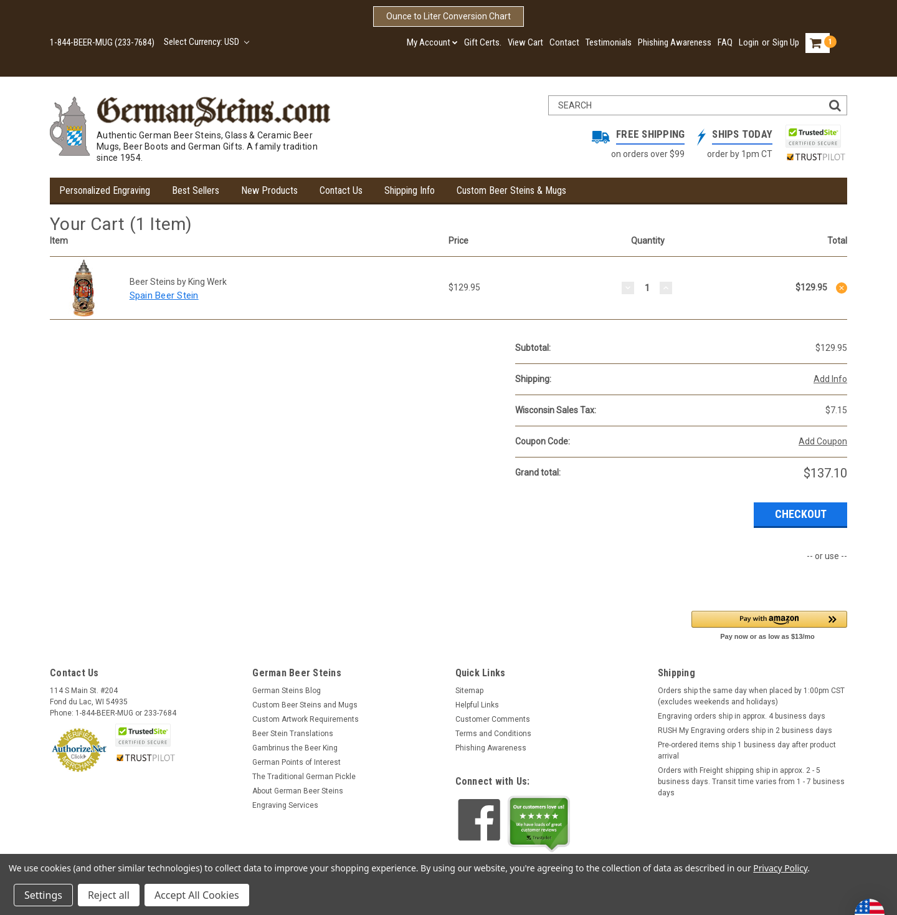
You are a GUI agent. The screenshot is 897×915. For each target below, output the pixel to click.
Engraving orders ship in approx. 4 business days (741, 716)
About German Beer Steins (297, 791)
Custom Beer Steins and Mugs (305, 705)
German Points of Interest (296, 762)
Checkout (801, 513)
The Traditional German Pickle (304, 776)
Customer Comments (492, 719)
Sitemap (469, 690)
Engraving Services (285, 805)
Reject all (109, 895)
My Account (432, 42)
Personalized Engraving (104, 190)
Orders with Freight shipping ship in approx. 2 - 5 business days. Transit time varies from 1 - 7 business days (751, 781)
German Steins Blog (286, 690)
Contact (564, 42)
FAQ (725, 42)
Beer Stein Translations (292, 733)
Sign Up (785, 42)
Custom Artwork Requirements (305, 719)
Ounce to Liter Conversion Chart (448, 16)
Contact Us (341, 190)
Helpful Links (477, 705)
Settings (43, 895)
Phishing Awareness (674, 42)
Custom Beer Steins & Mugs (511, 190)
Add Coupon (823, 441)
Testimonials (609, 42)
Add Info (830, 379)
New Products (269, 190)
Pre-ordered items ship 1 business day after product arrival (747, 750)
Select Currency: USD (206, 41)
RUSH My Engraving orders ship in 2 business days (745, 730)
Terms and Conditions (493, 733)
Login (749, 42)
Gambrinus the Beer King (295, 748)
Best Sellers (195, 190)
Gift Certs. (482, 42)
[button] (769, 625)
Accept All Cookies (196, 895)
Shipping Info (409, 190)
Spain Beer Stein (164, 295)
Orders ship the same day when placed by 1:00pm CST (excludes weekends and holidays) (751, 696)
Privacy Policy (780, 868)
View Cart (525, 42)
